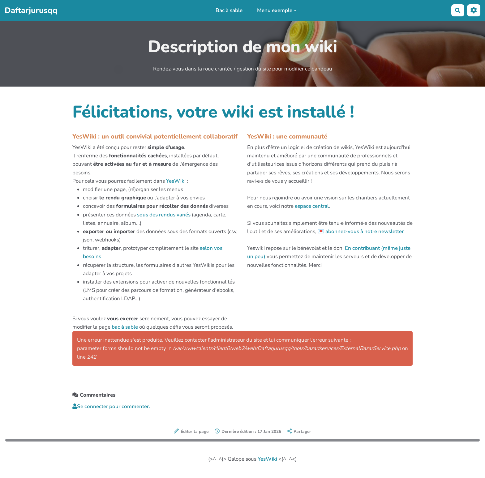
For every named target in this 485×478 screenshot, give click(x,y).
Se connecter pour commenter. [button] (111, 406)
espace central (312, 206)
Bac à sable (229, 10)
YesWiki (176, 181)
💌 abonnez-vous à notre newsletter (361, 231)
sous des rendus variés (164, 214)
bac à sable (125, 327)
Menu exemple (276, 10)
